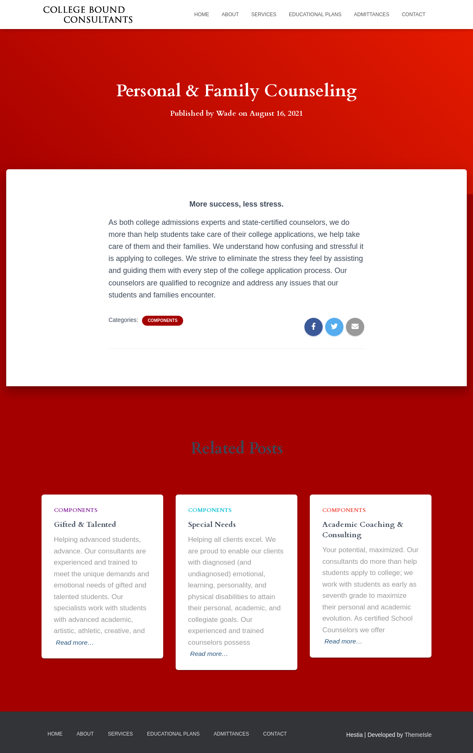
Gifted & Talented (85, 524)
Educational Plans (315, 14)
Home (201, 14)
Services (263, 14)
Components (163, 320)
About (230, 14)
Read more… (77, 642)
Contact (413, 14)
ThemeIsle (417, 734)
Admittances (371, 14)
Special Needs (212, 524)
